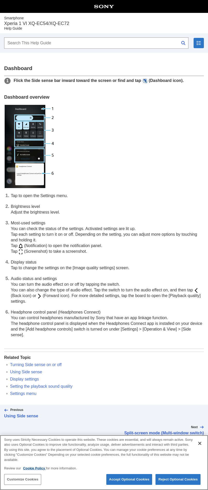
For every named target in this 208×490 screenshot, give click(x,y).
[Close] (199, 446)
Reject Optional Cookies (178, 482)
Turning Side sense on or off (36, 364)
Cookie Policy (34, 471)
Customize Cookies (22, 482)
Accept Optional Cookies (129, 482)
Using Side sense (26, 372)
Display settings (24, 379)
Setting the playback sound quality (41, 386)
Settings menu (23, 393)
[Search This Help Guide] (96, 43)
